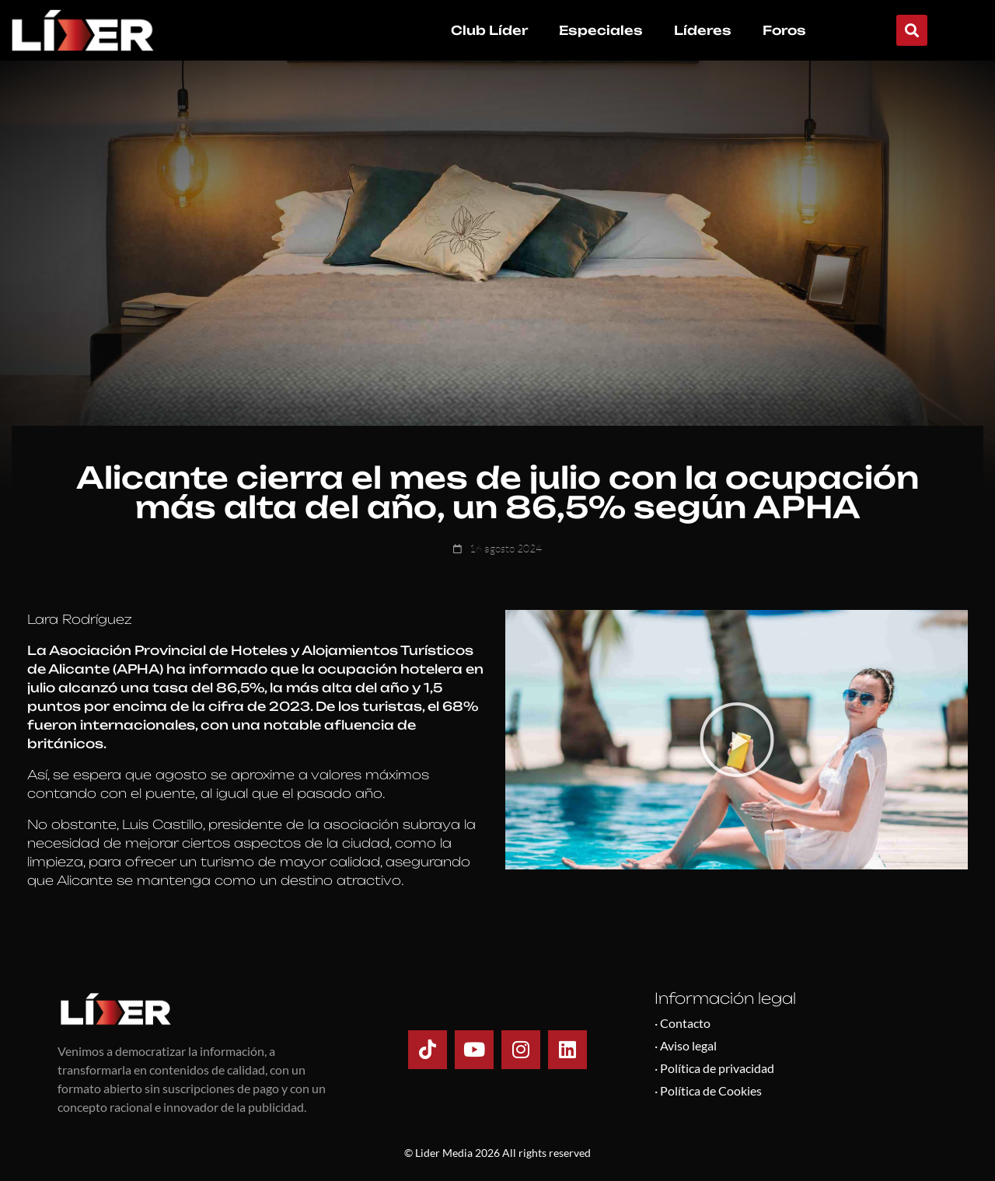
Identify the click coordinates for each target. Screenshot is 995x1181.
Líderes (702, 30)
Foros (784, 30)
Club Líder (489, 30)
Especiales (601, 30)
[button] (911, 30)
